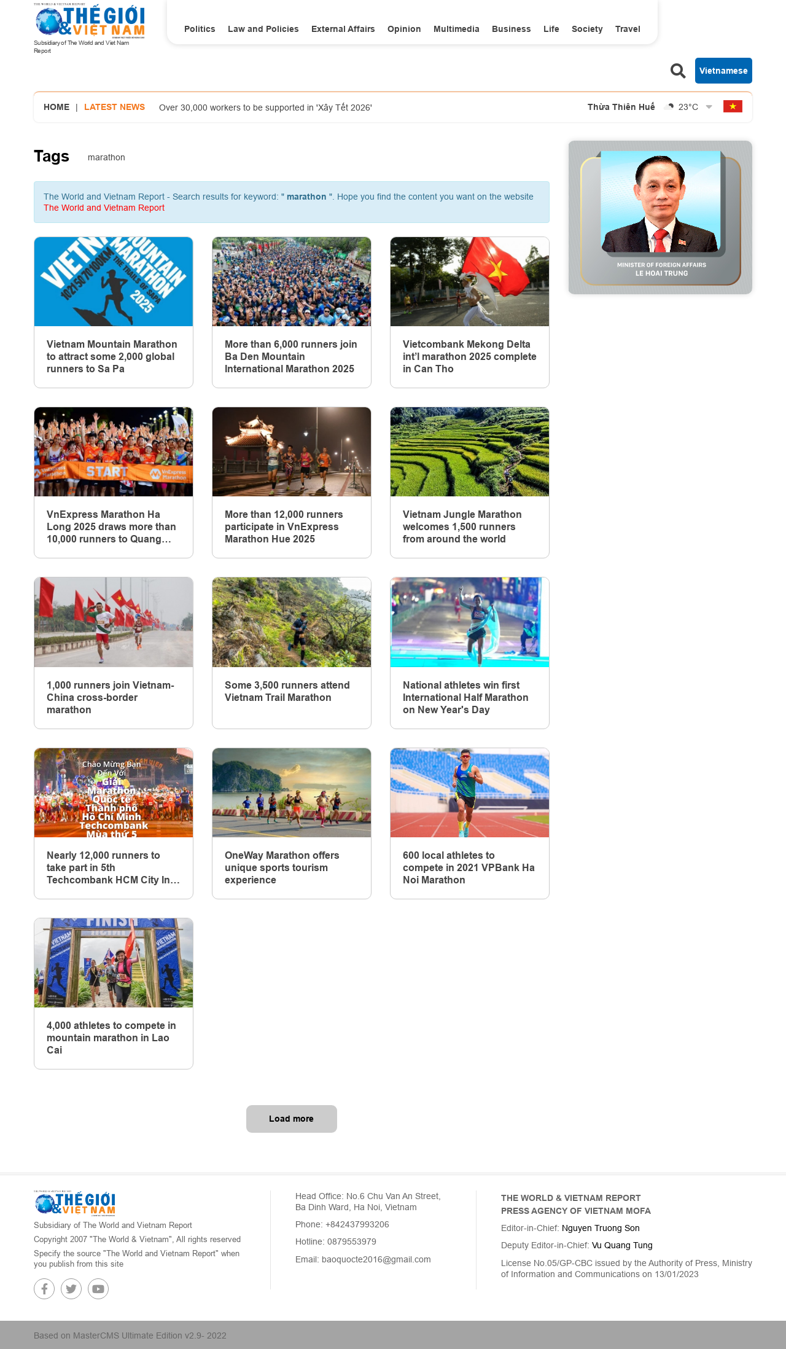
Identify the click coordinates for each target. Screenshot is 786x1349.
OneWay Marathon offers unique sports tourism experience (282, 868)
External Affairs (343, 29)
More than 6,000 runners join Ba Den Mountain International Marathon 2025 (291, 356)
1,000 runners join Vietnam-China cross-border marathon (110, 697)
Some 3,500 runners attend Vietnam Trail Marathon (287, 691)
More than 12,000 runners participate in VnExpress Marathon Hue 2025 (284, 527)
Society (587, 29)
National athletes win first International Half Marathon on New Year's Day (466, 697)
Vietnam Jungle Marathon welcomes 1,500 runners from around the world (462, 527)
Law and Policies (263, 29)
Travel (627, 29)
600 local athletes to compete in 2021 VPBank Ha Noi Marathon (469, 868)
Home (56, 107)
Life (551, 29)
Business (511, 29)
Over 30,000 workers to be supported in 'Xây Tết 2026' (265, 107)
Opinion (404, 29)
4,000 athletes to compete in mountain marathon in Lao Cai (111, 1038)
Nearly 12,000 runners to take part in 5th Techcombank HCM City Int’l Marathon (112, 868)
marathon (106, 157)
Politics (200, 29)
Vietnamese (723, 71)
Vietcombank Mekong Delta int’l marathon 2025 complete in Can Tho (470, 356)
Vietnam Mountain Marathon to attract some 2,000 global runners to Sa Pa (112, 356)
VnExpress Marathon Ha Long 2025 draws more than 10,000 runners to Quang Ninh (111, 527)
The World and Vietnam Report (104, 208)
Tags (51, 156)
